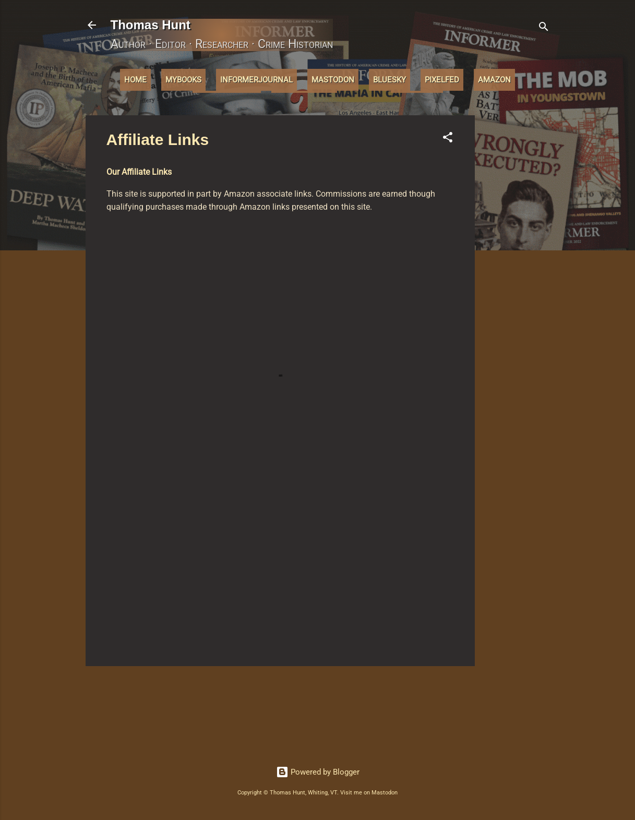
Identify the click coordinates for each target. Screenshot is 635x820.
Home (135, 80)
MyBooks (183, 80)
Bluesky (389, 80)
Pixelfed (442, 80)
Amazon (494, 80)
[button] (447, 139)
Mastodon (332, 80)
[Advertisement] (516, 271)
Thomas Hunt (150, 25)
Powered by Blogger (318, 772)
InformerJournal (256, 80)
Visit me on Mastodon (369, 792)
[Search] (543, 28)
